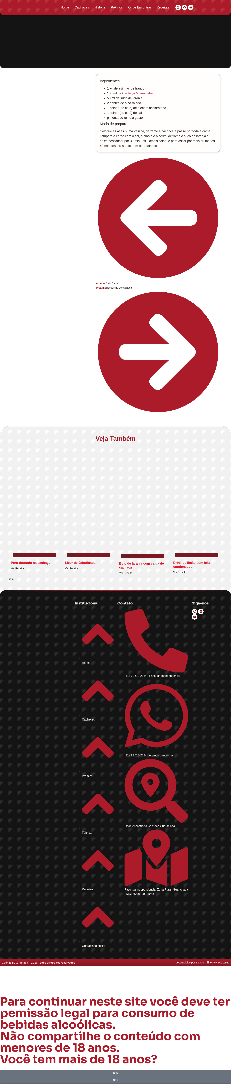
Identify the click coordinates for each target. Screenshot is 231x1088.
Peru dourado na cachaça (30, 563)
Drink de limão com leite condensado (192, 565)
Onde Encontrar (139, 7)
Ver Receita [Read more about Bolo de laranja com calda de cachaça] (125, 573)
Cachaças (82, 7)
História (99, 7)
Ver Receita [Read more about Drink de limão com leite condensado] (179, 572)
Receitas (162, 7)
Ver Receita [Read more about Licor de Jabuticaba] (71, 568)
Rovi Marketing (220, 962)
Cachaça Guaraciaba (137, 93)
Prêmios (117, 7)
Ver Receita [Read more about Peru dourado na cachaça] (17, 568)
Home (64, 7)
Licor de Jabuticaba (80, 563)
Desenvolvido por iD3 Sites (190, 962)
